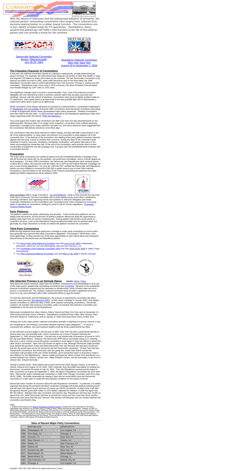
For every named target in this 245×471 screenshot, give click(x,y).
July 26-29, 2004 (34, 62)
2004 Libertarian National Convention (37, 254)
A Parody (69, 286)
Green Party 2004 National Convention (37, 243)
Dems (77, 281)
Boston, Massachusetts (34, 59)
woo (68, 293)
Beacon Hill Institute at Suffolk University (47, 407)
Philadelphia (17, 109)
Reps (83, 281)
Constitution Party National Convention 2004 (40, 248)
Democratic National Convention (34, 56)
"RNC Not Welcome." (51, 116)
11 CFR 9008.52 (57, 195)
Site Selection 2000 (40, 300)
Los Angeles (33, 109)
